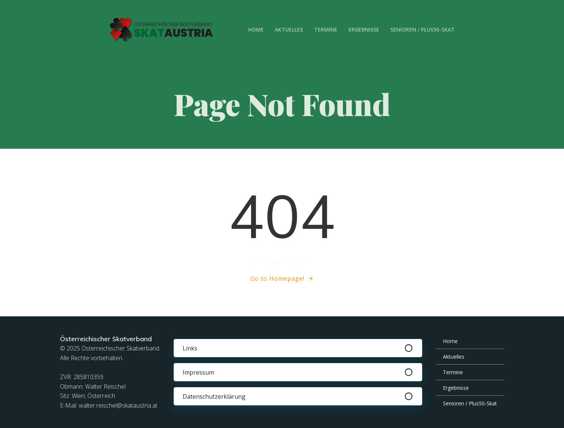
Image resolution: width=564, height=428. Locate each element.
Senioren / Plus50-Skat (422, 29)
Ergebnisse (363, 29)
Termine (325, 29)
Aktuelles (289, 29)
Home (256, 29)
